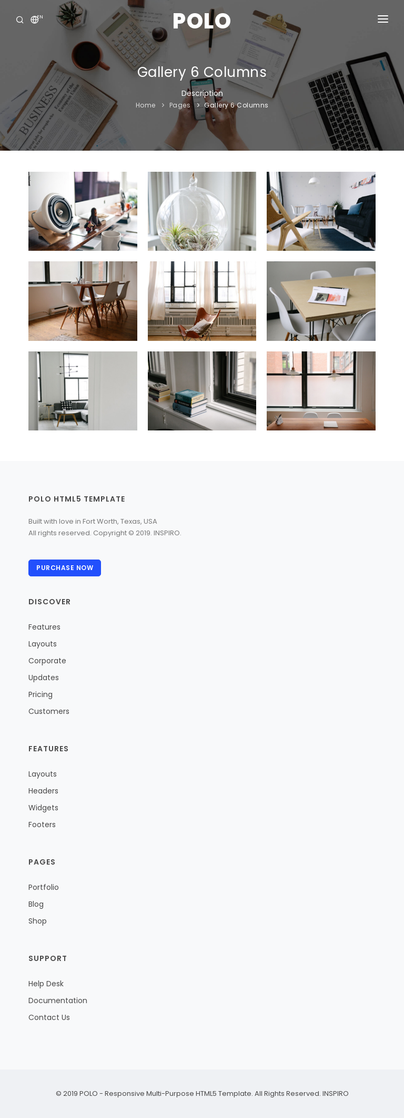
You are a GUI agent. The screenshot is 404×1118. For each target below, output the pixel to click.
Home (146, 105)
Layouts (42, 644)
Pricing (40, 694)
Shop (37, 921)
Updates (43, 677)
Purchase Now (64, 567)
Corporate (47, 660)
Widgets (43, 807)
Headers (43, 791)
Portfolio (43, 887)
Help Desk (46, 983)
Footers (42, 824)
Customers (48, 711)
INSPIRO (335, 1093)
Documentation (57, 1000)
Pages (180, 105)
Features (44, 627)
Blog (36, 904)
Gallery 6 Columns (236, 105)
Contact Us (49, 1017)
